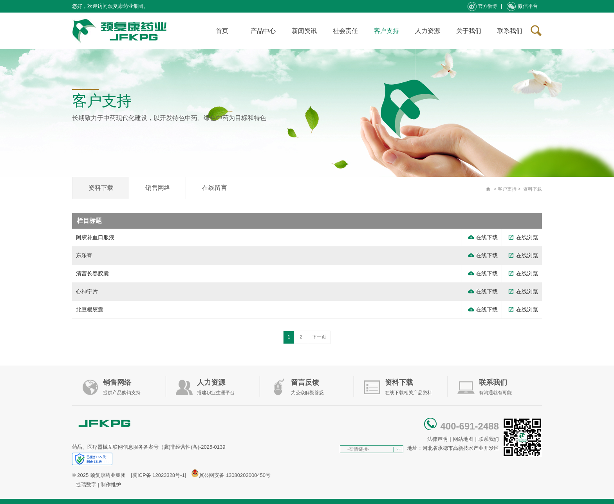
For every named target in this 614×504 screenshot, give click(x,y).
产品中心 (263, 30)
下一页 (319, 337)
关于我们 (468, 30)
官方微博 (482, 6)
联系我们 (509, 30)
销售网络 (157, 187)
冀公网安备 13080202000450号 (235, 475)
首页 (222, 30)
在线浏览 (523, 237)
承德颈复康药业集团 (121, 31)
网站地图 (463, 439)
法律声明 (437, 439)
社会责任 (345, 30)
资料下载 (101, 187)
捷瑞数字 (86, 485)
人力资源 (427, 30)
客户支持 (386, 30)
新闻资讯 (304, 30)
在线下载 (483, 237)
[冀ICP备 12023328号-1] (158, 475)
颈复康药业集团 (108, 475)
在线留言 (214, 187)
